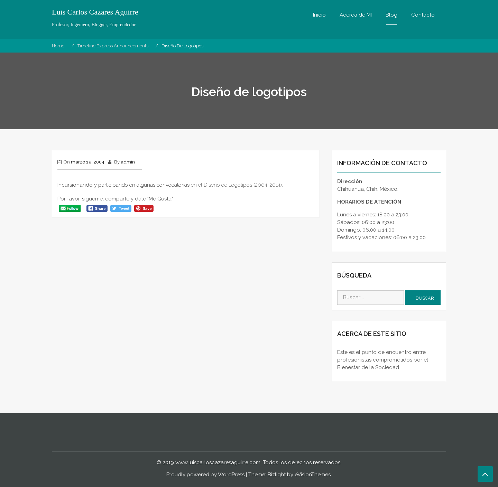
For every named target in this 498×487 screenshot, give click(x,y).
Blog (391, 15)
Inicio (319, 15)
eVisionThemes (313, 474)
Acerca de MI (356, 15)
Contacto (423, 15)
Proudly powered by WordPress (205, 474)
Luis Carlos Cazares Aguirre (95, 12)
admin (128, 162)
